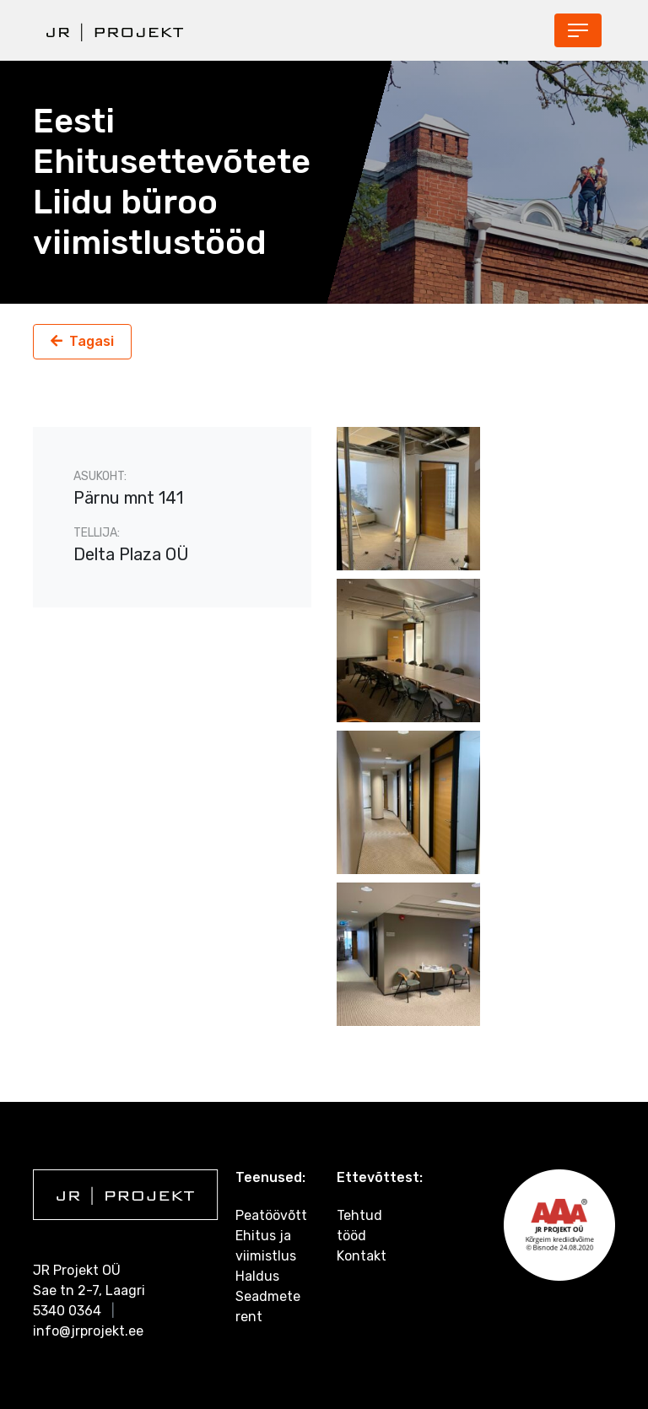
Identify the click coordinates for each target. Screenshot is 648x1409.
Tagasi (91, 341)
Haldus (257, 1276)
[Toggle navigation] (578, 30)
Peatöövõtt (271, 1215)
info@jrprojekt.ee (88, 1331)
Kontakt (361, 1256)
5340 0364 (67, 1311)
